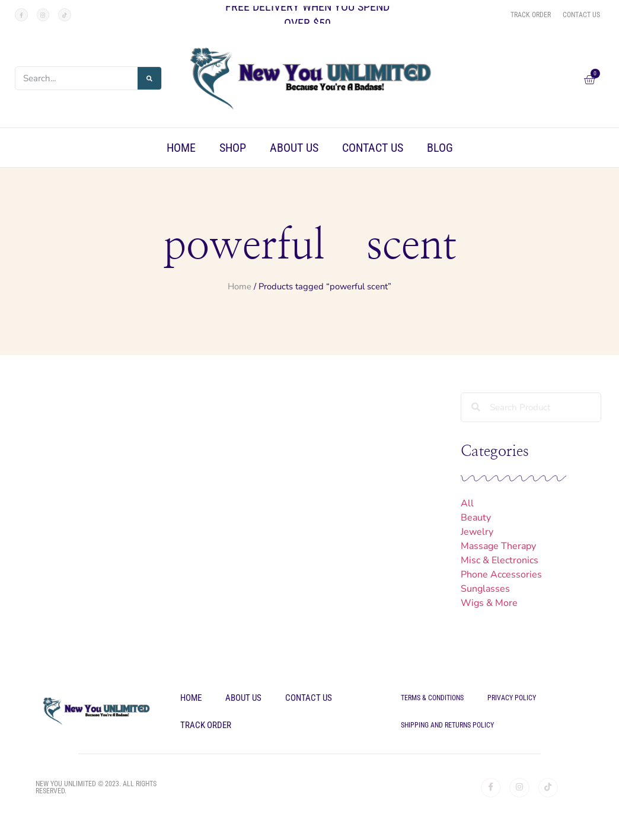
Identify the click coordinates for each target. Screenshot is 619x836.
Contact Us (372, 148)
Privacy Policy (511, 698)
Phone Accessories (501, 574)
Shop (232, 148)
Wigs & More (489, 603)
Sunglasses (485, 588)
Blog (440, 148)
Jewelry (477, 531)
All (467, 503)
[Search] (149, 78)
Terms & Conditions (432, 698)
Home (181, 148)
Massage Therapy (498, 546)
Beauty (476, 517)
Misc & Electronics (499, 560)
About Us (294, 148)
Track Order (205, 725)
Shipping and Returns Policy (447, 725)
